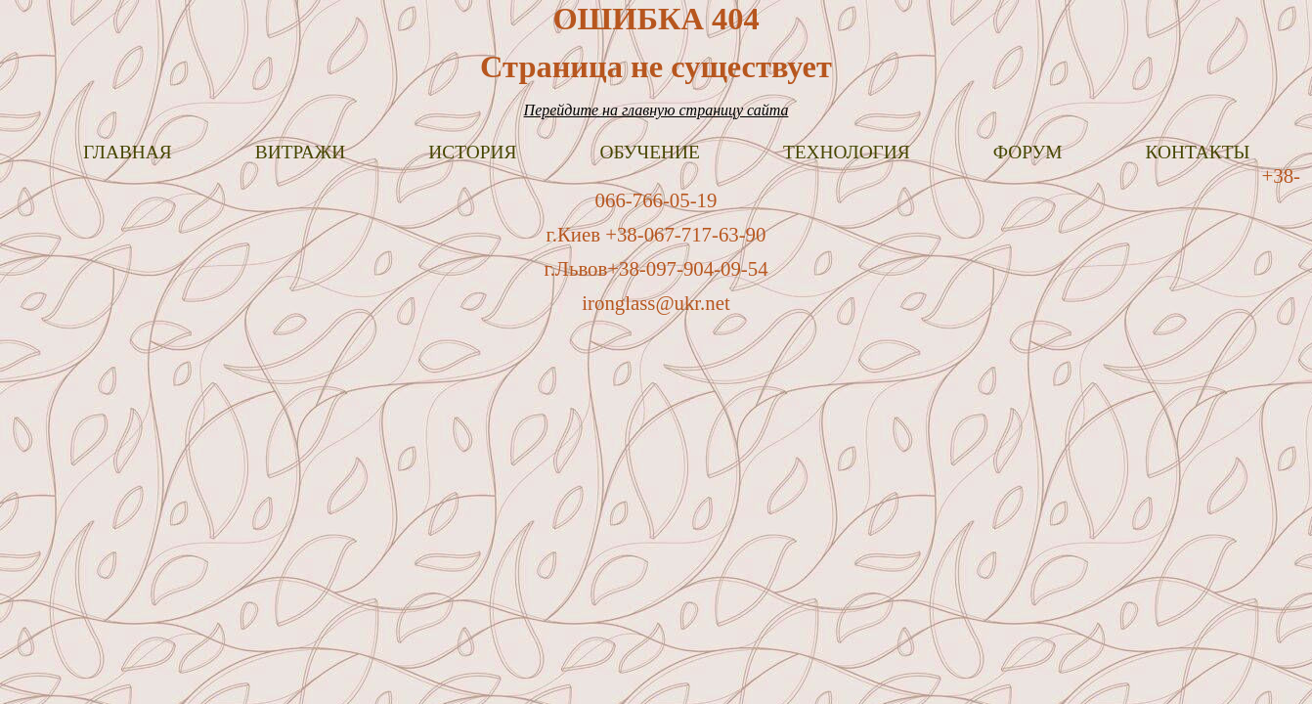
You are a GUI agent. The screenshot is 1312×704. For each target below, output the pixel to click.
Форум (1028, 152)
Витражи (300, 152)
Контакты (1198, 152)
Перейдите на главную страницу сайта (656, 110)
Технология (846, 152)
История (472, 152)
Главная (127, 152)
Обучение (649, 152)
